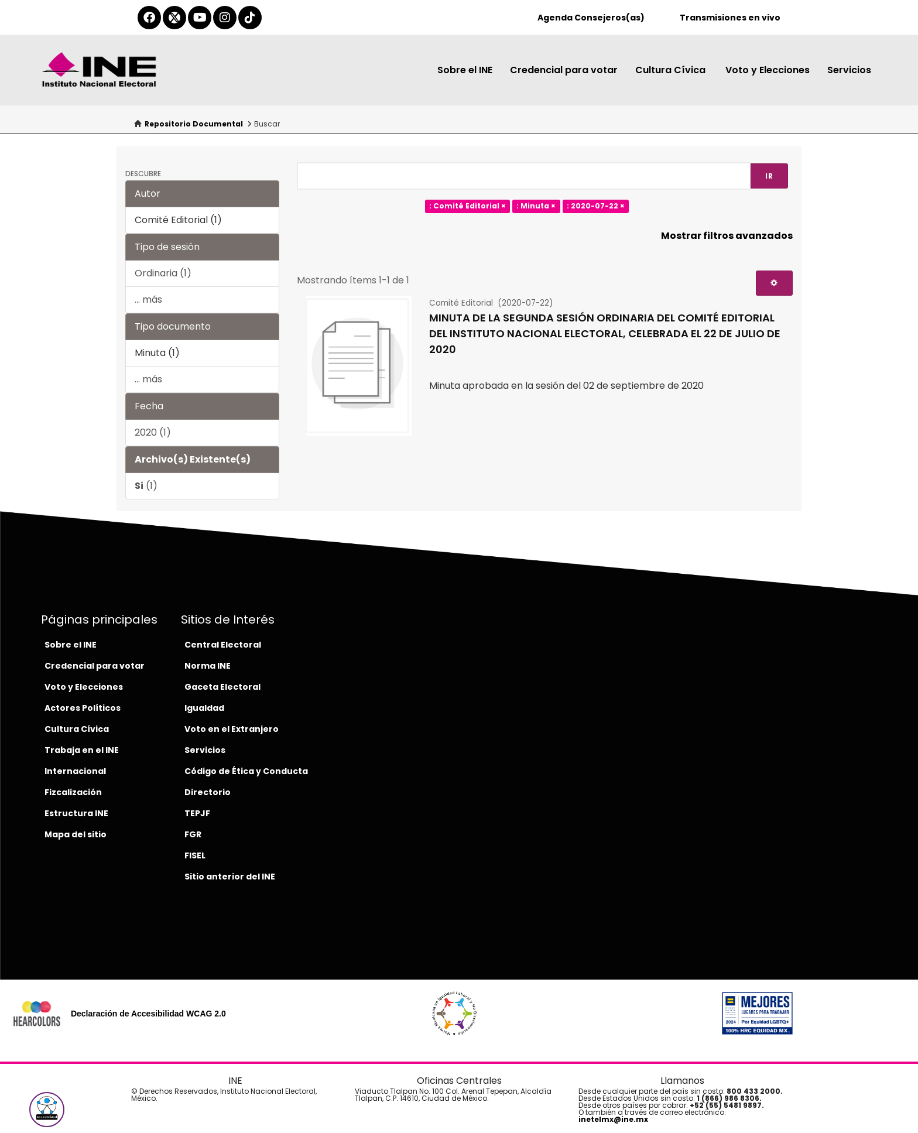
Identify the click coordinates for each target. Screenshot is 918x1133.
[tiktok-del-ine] (250, 17)
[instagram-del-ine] (225, 17)
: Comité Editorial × (467, 206)
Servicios (849, 70)
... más (148, 299)
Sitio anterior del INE (229, 876)
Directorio (207, 792)
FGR (192, 834)
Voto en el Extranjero (231, 729)
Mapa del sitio (75, 834)
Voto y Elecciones (767, 70)
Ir (769, 176)
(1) (146, 485)
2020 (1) (153, 432)
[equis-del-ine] (174, 17)
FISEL (194, 855)
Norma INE (207, 666)
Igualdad (204, 708)
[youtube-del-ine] (199, 17)
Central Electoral (222, 645)
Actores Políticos (82, 708)
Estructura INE (76, 813)
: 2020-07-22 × (596, 206)
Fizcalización (73, 792)
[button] (46, 1109)
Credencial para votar (564, 70)
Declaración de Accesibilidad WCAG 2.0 (148, 1013)
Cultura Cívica (671, 70)
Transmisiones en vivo (730, 17)
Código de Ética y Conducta (246, 771)
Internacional (75, 771)
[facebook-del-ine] (149, 17)
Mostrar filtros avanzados (727, 235)
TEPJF (197, 813)
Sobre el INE (464, 70)
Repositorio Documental (194, 124)
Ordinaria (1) (163, 273)
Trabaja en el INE (81, 750)
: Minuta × (536, 206)
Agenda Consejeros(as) (591, 17)
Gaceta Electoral (222, 687)
